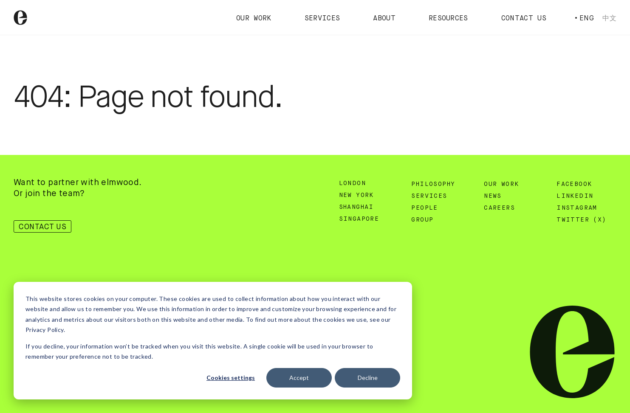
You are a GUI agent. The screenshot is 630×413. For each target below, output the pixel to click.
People (424, 208)
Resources (448, 18)
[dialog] (213, 340)
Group (422, 220)
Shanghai (356, 207)
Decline (368, 377)
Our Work (253, 18)
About (384, 18)
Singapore (359, 219)
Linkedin (575, 196)
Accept (299, 377)
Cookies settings (230, 377)
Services (322, 18)
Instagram (577, 208)
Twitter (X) (581, 220)
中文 (609, 18)
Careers (499, 208)
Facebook (574, 184)
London (352, 183)
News (493, 196)
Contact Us (523, 18)
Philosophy (433, 184)
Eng (586, 18)
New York (356, 195)
